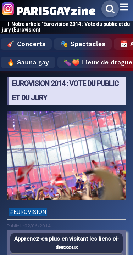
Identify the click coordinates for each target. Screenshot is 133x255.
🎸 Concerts (26, 43)
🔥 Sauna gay (28, 62)
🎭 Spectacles (82, 43)
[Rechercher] (110, 8)
